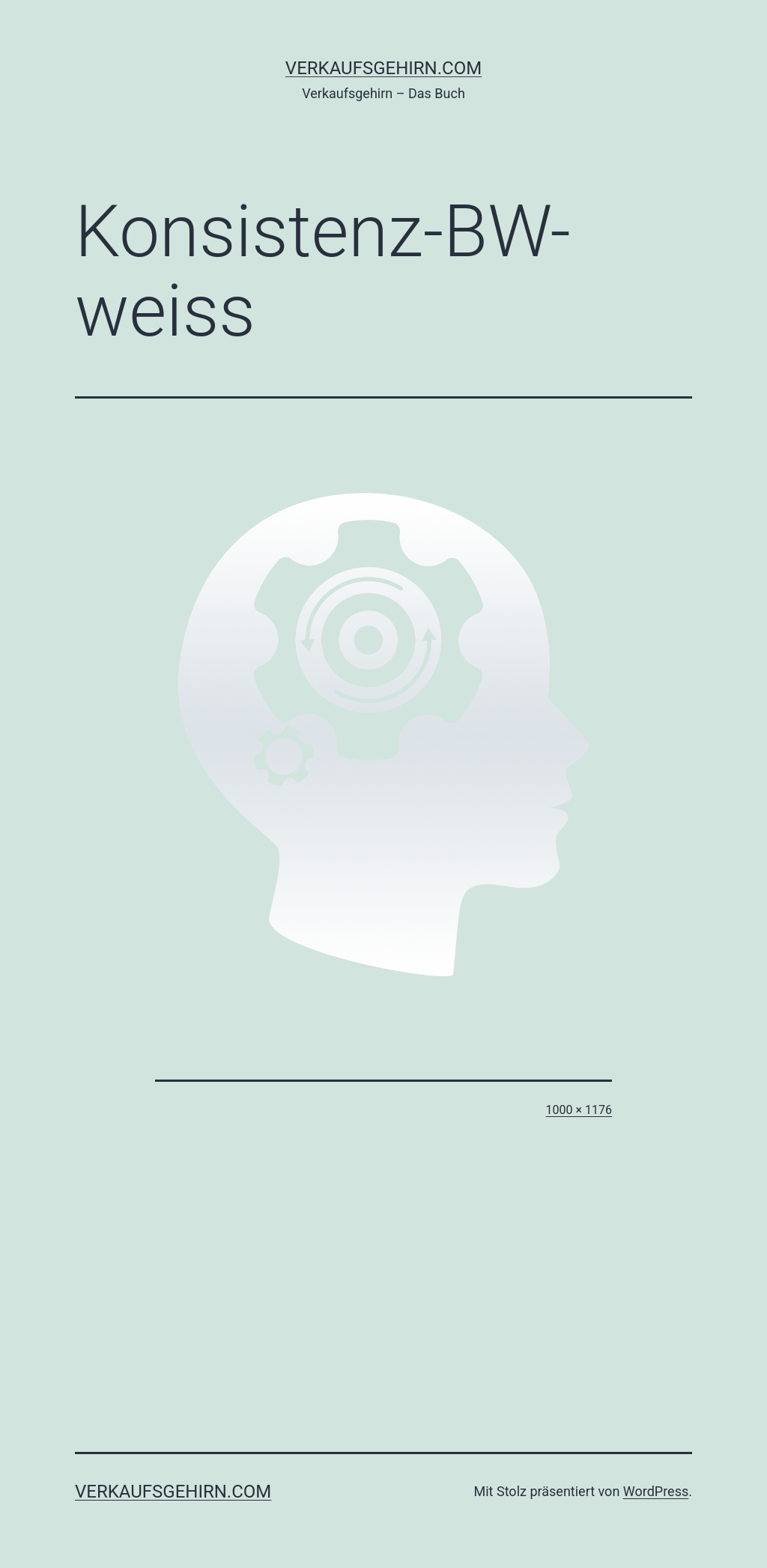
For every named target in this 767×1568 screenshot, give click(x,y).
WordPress (655, 1491)
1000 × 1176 (579, 1110)
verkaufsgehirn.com (383, 68)
